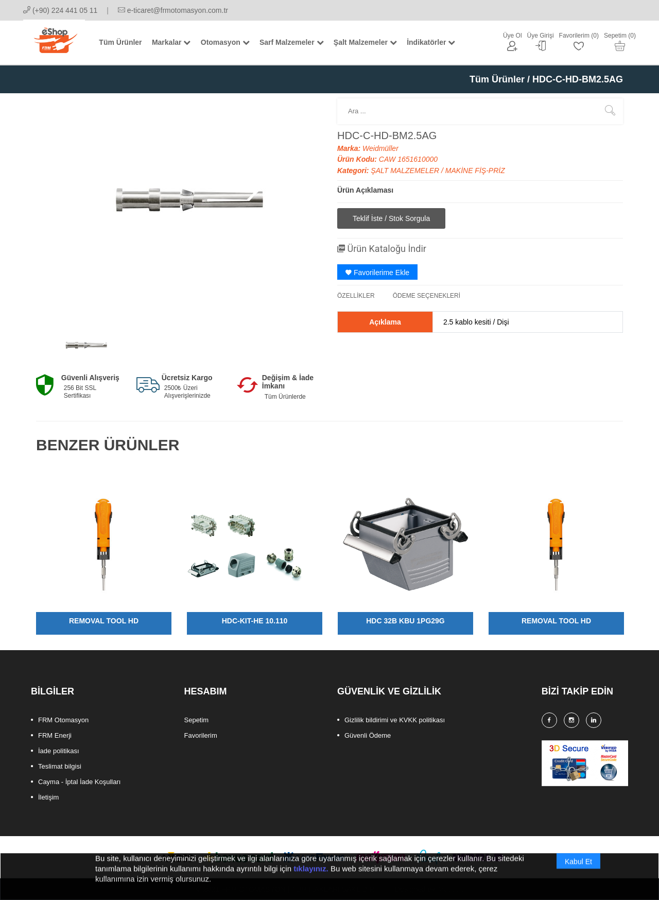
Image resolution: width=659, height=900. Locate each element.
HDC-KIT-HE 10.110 (255, 621)
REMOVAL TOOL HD (103, 621)
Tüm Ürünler (497, 79)
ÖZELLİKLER (356, 295)
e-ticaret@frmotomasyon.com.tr (173, 10)
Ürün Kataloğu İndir (381, 248)
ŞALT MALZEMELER (406, 170)
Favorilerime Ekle (377, 272)
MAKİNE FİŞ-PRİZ (475, 170)
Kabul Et (578, 873)
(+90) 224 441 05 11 (60, 10)
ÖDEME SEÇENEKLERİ (426, 295)
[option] (83, 344)
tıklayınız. (310, 880)
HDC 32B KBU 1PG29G (405, 621)
